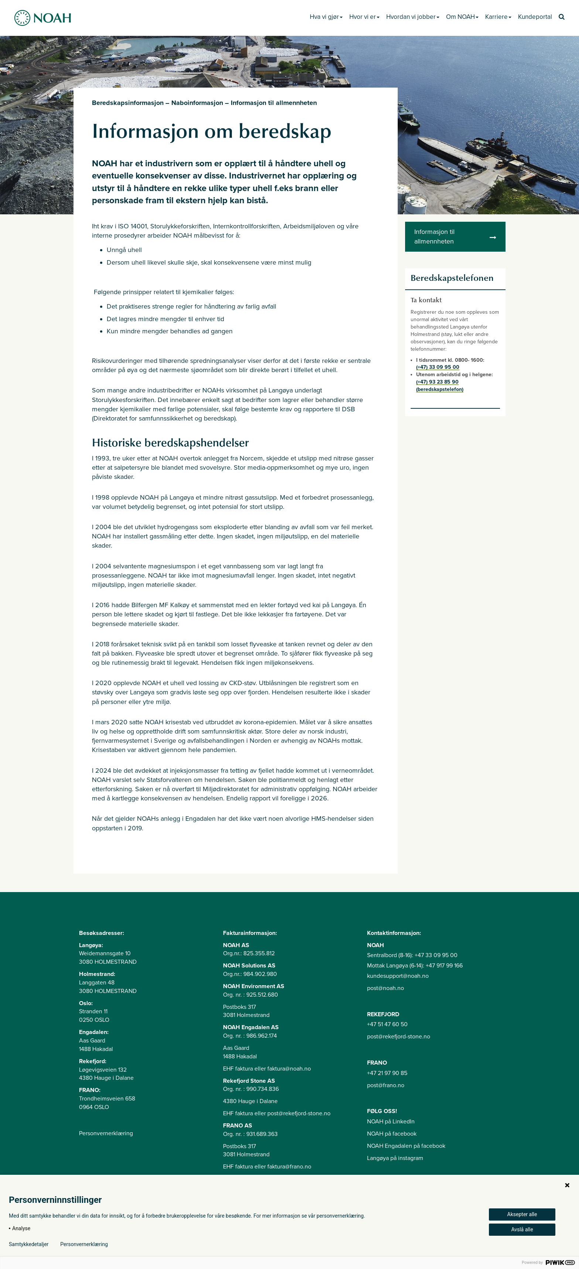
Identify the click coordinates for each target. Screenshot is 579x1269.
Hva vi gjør (326, 17)
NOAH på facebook (392, 1133)
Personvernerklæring (106, 1133)
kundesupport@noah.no (398, 976)
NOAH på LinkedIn (391, 1121)
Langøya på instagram (395, 1158)
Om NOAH (462, 17)
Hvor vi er (364, 17)
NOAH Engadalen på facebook (406, 1146)
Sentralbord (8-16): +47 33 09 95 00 (412, 955)
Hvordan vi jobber (412, 17)
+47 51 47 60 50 (387, 1024)
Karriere (498, 17)
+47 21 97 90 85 (387, 1073)
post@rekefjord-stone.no (398, 1036)
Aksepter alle (522, 1214)
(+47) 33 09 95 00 (437, 367)
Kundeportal (535, 17)
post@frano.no (385, 1085)
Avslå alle (522, 1229)
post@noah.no (385, 988)
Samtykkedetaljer (28, 1244)
